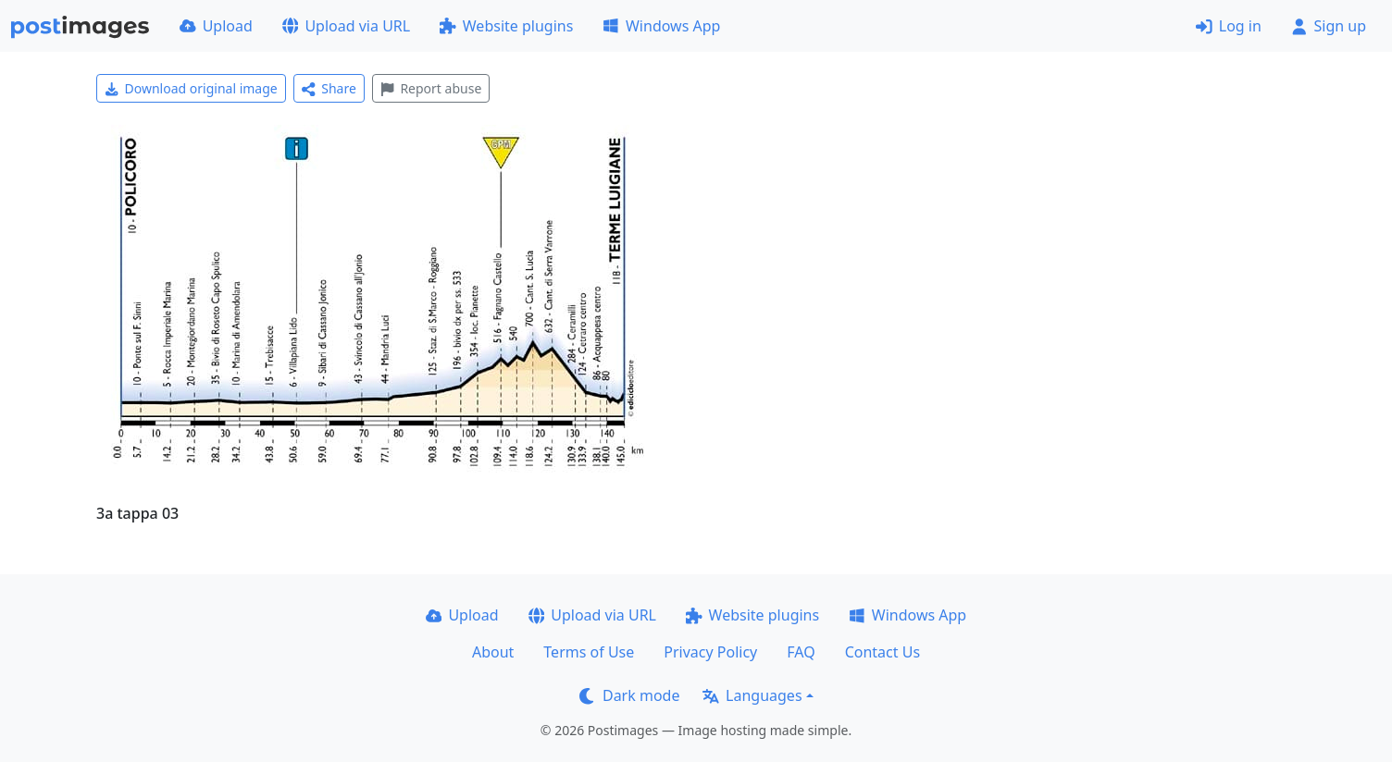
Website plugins (506, 26)
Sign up (1328, 26)
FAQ (800, 652)
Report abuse (430, 88)
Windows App (661, 26)
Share (329, 88)
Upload (216, 26)
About (493, 652)
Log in (1229, 26)
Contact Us (882, 652)
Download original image (191, 88)
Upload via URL (346, 26)
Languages (752, 695)
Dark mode (629, 695)
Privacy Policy (710, 652)
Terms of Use (588, 652)
